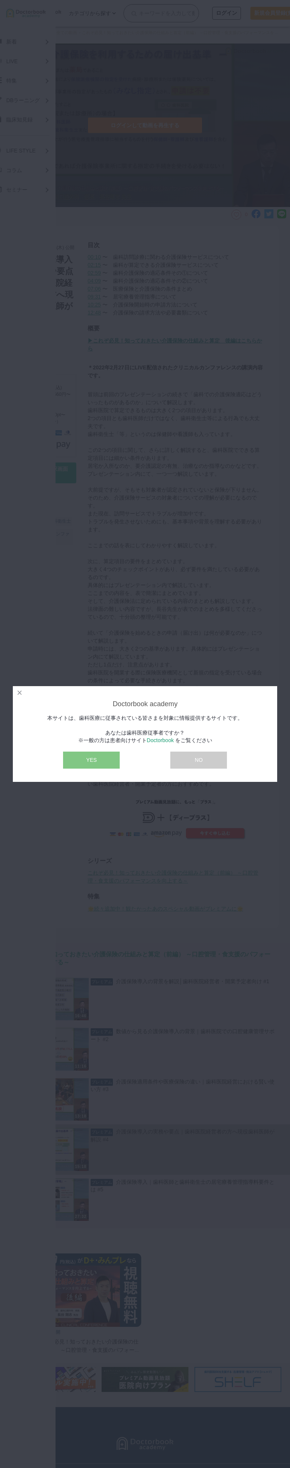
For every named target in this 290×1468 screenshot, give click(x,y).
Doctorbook (160, 740)
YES (91, 760)
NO (199, 760)
